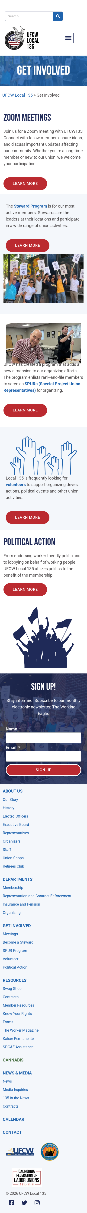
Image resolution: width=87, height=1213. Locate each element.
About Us (13, 791)
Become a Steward (18, 942)
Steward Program (30, 206)
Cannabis (13, 1060)
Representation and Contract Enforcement (37, 896)
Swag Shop (12, 988)
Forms (8, 1022)
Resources (14, 980)
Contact (12, 1132)
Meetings (10, 934)
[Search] (58, 16)
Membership (13, 887)
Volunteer (10, 959)
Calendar (13, 1119)
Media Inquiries (15, 1089)
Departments (17, 879)
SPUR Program (15, 950)
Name (12, 729)
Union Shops (13, 858)
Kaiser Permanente (18, 1038)
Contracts (11, 997)
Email (11, 747)
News (7, 1081)
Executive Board (16, 824)
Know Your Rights (17, 1013)
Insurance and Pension (21, 904)
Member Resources (18, 1005)
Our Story (10, 799)
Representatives (16, 833)
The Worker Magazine (21, 1030)
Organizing (12, 912)
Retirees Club (13, 866)
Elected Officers (15, 816)
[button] (68, 38)
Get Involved (17, 925)
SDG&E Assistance (18, 1047)
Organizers (11, 841)
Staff (7, 849)
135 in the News (16, 1098)
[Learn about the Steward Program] (25, 183)
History (8, 808)
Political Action (15, 967)
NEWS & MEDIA (17, 1073)
